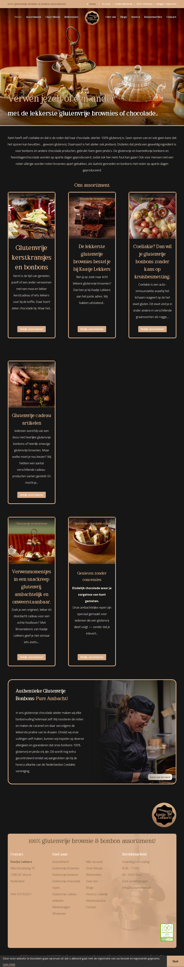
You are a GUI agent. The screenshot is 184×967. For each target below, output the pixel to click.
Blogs (123, 17)
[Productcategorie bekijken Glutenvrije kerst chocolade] (31, 217)
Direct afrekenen (144, 3)
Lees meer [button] (9, 964)
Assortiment (33, 17)
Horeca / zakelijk (97, 894)
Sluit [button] (175, 961)
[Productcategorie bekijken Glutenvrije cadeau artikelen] (31, 386)
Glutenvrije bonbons (65, 874)
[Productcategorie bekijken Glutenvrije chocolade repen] (92, 542)
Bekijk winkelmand (123, 3)
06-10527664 (132, 874)
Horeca (135, 17)
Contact (171, 17)
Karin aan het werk (160, 777)
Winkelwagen (61, 907)
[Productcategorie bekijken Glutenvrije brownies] (92, 217)
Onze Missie (53, 17)
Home (18, 17)
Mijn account (94, 861)
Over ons (111, 17)
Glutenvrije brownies (65, 868)
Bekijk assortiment (31, 329)
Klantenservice (153, 17)
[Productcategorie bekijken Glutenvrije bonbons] (152, 217)
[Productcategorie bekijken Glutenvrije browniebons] (31, 542)
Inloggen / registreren (166, 3)
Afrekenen (59, 913)
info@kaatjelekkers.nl (136, 887)
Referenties (71, 17)
